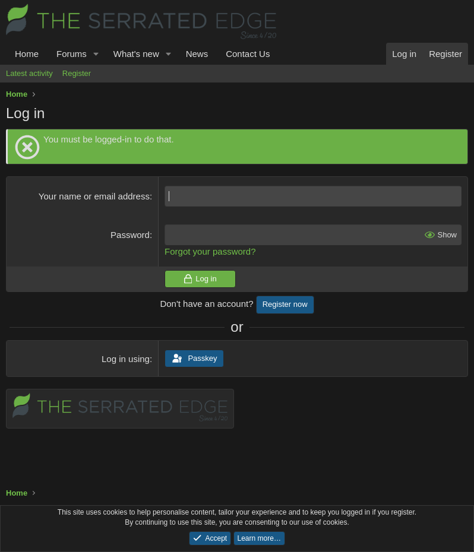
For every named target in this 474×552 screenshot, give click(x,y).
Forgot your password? (210, 251)
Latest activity (29, 73)
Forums (71, 54)
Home (27, 54)
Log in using (126, 359)
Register (76, 73)
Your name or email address (94, 196)
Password (130, 235)
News (197, 54)
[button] (96, 54)
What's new (136, 54)
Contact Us (248, 54)
